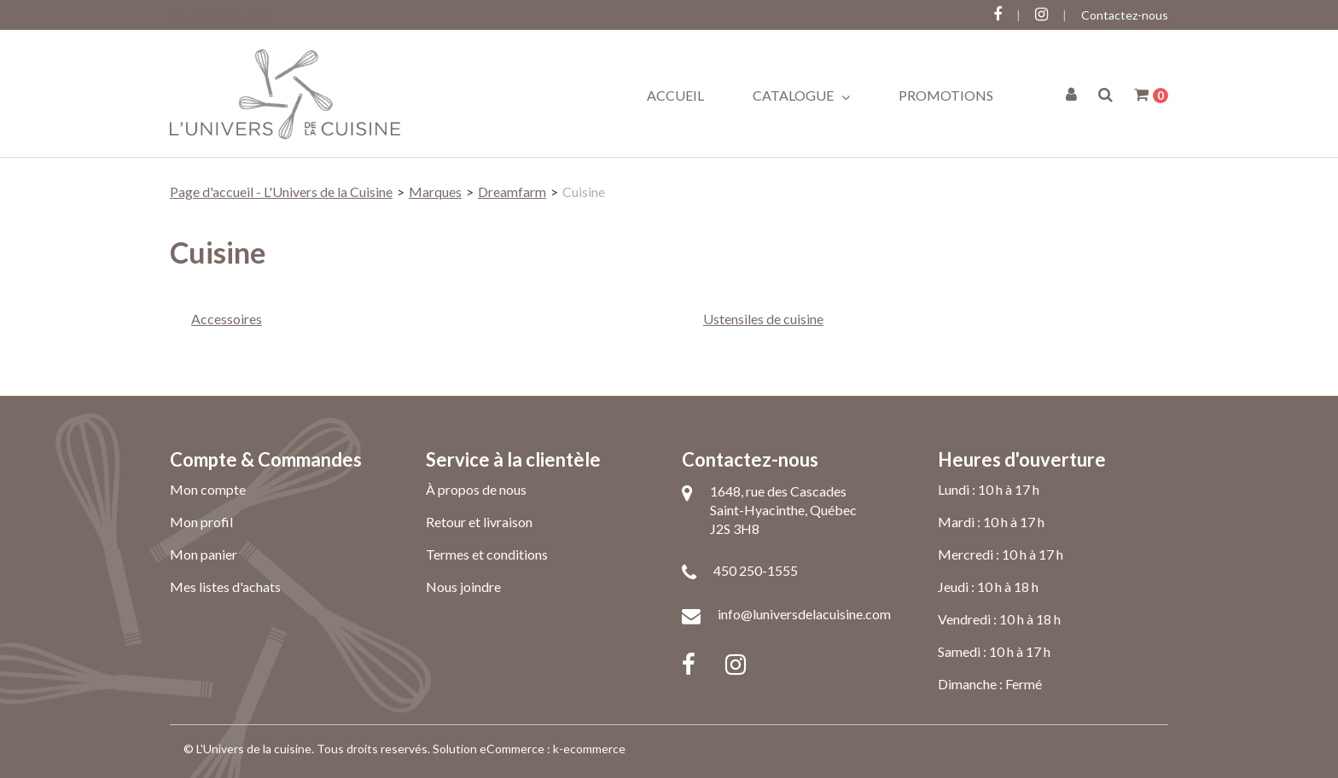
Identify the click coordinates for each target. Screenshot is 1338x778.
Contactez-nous (1124, 15)
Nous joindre (463, 586)
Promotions (946, 95)
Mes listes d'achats (225, 586)
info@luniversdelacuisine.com (804, 614)
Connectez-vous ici (221, 15)
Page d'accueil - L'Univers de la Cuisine (281, 191)
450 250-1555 (755, 570)
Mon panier (203, 554)
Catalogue (801, 95)
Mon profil (201, 522)
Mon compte (208, 489)
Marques (435, 191)
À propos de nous (476, 489)
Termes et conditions (487, 554)
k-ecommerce (589, 748)
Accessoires (226, 319)
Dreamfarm (512, 191)
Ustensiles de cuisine (763, 319)
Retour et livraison (479, 522)
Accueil (675, 95)
